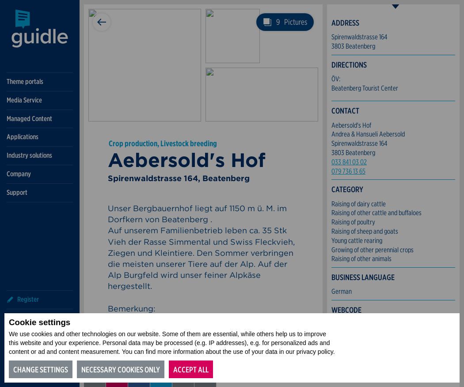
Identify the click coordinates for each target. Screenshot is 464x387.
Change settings (40, 369)
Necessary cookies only (120, 369)
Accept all (191, 369)
